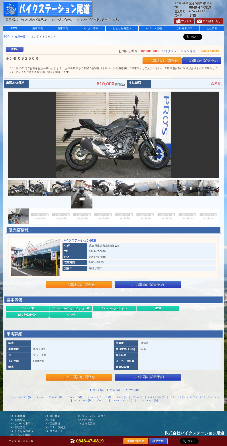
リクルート (56, 431)
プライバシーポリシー (95, 416)
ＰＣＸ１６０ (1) (82, 400)
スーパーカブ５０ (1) (20, 397)
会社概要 (55, 416)
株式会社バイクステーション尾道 (194, 433)
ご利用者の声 (184, 28)
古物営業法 (88, 423)
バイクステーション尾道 (179, 51)
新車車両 (37, 28)
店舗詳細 (55, 423)
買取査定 (20, 427)
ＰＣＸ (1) (122, 397)
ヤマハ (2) (115, 390)
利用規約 (87, 419)
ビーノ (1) (101, 400)
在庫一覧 (20, 36)
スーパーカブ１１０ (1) (99, 397)
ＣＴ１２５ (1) (177, 397)
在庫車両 (62, 28)
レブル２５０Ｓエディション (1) (206, 397)
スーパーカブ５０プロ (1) (49, 397)
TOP (6, 36)
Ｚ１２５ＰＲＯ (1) (147, 400)
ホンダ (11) (98, 390)
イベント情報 (154, 28)
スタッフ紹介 (58, 427)
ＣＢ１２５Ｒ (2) (156, 397)
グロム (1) (137, 397)
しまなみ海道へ (122, 28)
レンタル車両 (90, 28)
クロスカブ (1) (75, 397)
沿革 (52, 419)
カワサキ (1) (131, 390)
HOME (14, 28)
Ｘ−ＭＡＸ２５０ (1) (122, 400)
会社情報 (212, 28)
